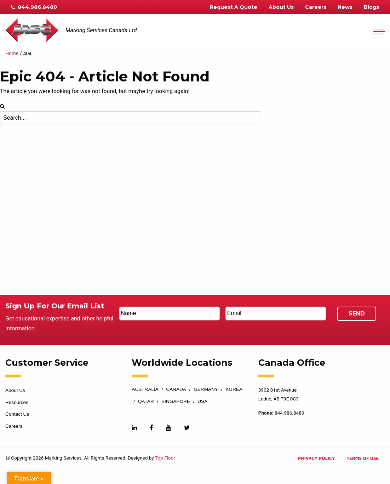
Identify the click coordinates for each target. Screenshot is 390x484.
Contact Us (17, 414)
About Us (281, 7)
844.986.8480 (34, 7)
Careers (315, 7)
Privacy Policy (316, 458)
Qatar (146, 401)
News (345, 7)
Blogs (371, 7)
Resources (16, 402)
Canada (176, 389)
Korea (233, 389)
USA (202, 401)
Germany (206, 389)
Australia (145, 389)
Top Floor (165, 458)
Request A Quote (233, 7)
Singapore (175, 401)
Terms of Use (363, 458)
